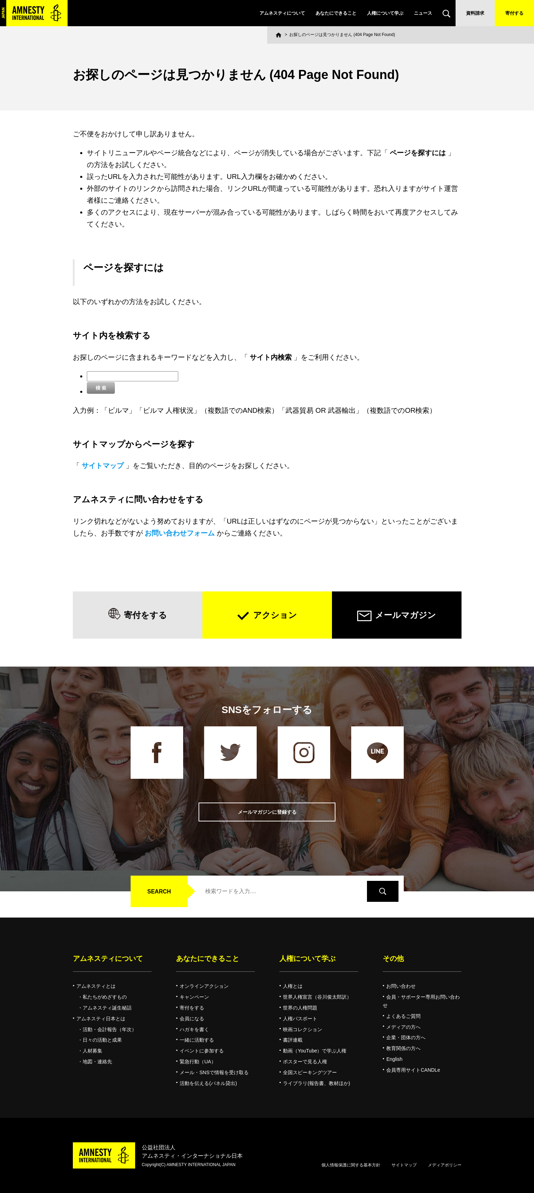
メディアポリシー (445, 1165)
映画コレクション (302, 1029)
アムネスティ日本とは (100, 1018)
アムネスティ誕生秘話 (107, 1008)
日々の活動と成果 (102, 1040)
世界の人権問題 (300, 1008)
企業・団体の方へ (405, 1037)
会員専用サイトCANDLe (413, 1070)
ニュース (423, 13)
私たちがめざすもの (105, 997)
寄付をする (145, 615)
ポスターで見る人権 (305, 1061)
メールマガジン (405, 615)
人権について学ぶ (385, 13)
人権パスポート (300, 1018)
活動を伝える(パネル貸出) (208, 1083)
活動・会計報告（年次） (110, 1029)
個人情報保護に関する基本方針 (350, 1165)
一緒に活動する (197, 1040)
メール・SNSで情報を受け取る (214, 1072)
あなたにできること (335, 13)
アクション (275, 615)
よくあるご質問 (403, 1016)
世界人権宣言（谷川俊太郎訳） (317, 997)
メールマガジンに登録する (267, 812)
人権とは (293, 986)
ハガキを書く (194, 1029)
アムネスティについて (282, 13)
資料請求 (475, 13)
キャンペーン (194, 997)
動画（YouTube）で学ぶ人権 (314, 1051)
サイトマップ (404, 1165)
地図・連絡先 (97, 1061)
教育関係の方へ (403, 1048)
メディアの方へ (403, 1027)
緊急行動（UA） (198, 1061)
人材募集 (92, 1051)
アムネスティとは (96, 986)
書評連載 (293, 1040)
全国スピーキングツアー (310, 1072)
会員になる (192, 1018)
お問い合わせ (401, 986)
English (394, 1059)
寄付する (514, 13)
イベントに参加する (202, 1051)
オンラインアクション (204, 986)
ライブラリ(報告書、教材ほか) (316, 1083)
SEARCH (159, 891)
